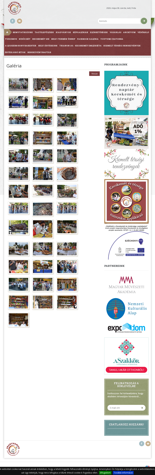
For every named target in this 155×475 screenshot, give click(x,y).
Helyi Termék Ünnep (63, 39)
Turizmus (11, 39)
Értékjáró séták (15, 52)
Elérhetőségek (99, 32)
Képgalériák (80, 32)
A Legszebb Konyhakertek (20, 45)
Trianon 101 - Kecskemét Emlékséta (80, 45)
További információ (123, 472)
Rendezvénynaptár (39, 52)
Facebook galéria (88, 39)
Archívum (129, 32)
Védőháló (143, 32)
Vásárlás (115, 32)
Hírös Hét (24, 39)
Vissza (94, 73)
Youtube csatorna (111, 39)
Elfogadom (105, 472)
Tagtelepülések (44, 32)
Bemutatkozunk (23, 32)
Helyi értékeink (48, 45)
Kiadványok (63, 32)
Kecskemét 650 (40, 39)
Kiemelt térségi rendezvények (122, 45)
